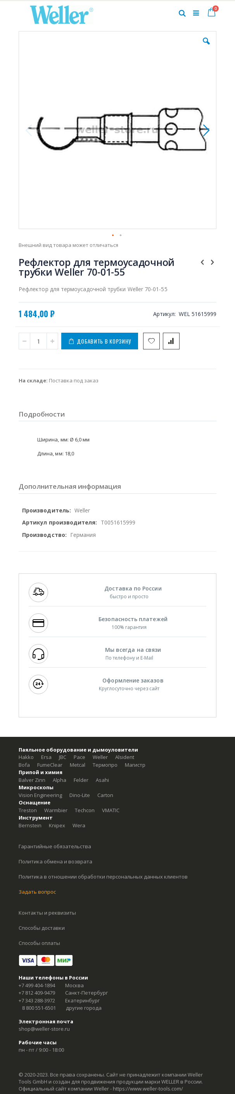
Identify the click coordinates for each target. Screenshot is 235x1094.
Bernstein (30, 825)
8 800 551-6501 (39, 1007)
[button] (206, 47)
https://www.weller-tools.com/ (148, 1088)
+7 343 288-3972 (37, 1000)
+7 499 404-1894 (37, 985)
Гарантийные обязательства (55, 846)
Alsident (124, 757)
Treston (28, 810)
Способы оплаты (39, 942)
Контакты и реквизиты (47, 912)
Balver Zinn (32, 779)
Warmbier (55, 810)
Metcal (77, 764)
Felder (81, 779)
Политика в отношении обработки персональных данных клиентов (103, 876)
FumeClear (49, 764)
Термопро (105, 764)
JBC (62, 757)
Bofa (24, 764)
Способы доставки (42, 927)
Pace (79, 757)
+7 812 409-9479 (37, 992)
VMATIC (110, 810)
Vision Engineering (40, 795)
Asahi (102, 779)
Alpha (59, 779)
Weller (100, 757)
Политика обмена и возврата (55, 861)
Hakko (26, 757)
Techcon (85, 810)
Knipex (57, 825)
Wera (79, 825)
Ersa (46, 757)
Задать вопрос (37, 891)
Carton (105, 795)
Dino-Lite (79, 795)
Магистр (135, 764)
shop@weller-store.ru (44, 1028)
